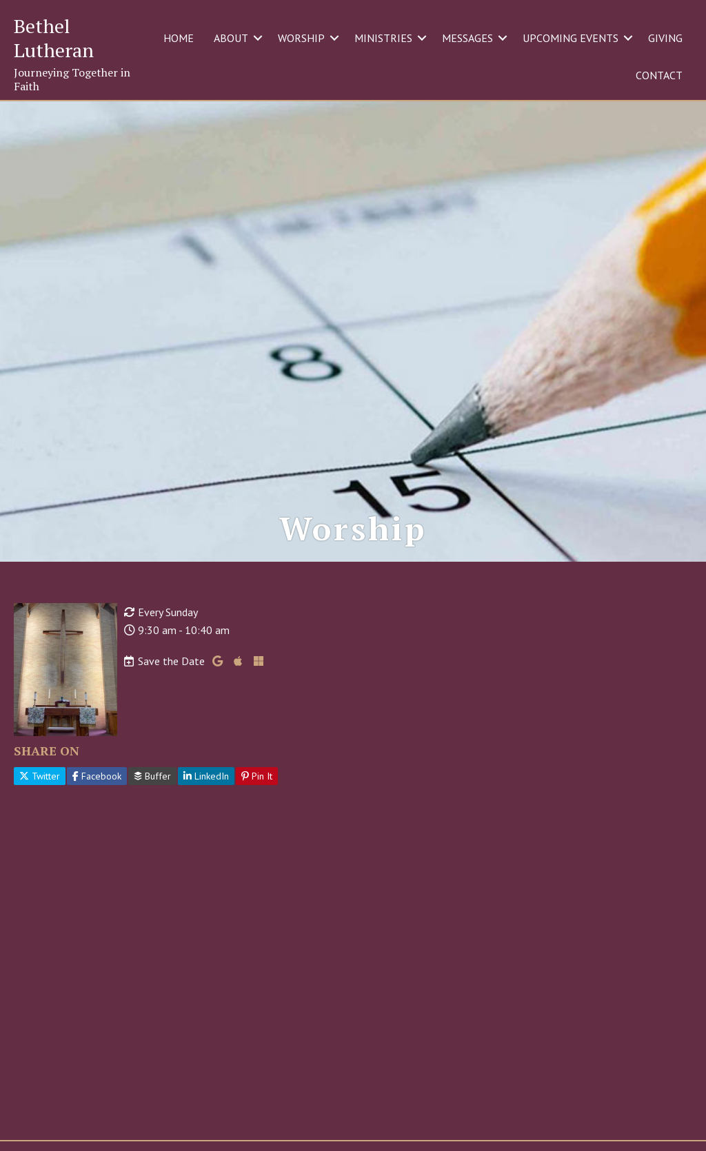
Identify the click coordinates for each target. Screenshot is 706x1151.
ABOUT (231, 38)
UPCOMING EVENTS (570, 38)
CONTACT (659, 75)
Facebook (96, 776)
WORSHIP (301, 38)
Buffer (152, 776)
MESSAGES (467, 38)
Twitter (39, 776)
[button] (258, 38)
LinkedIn (206, 776)
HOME (178, 38)
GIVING (665, 38)
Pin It (256, 776)
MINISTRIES (383, 38)
